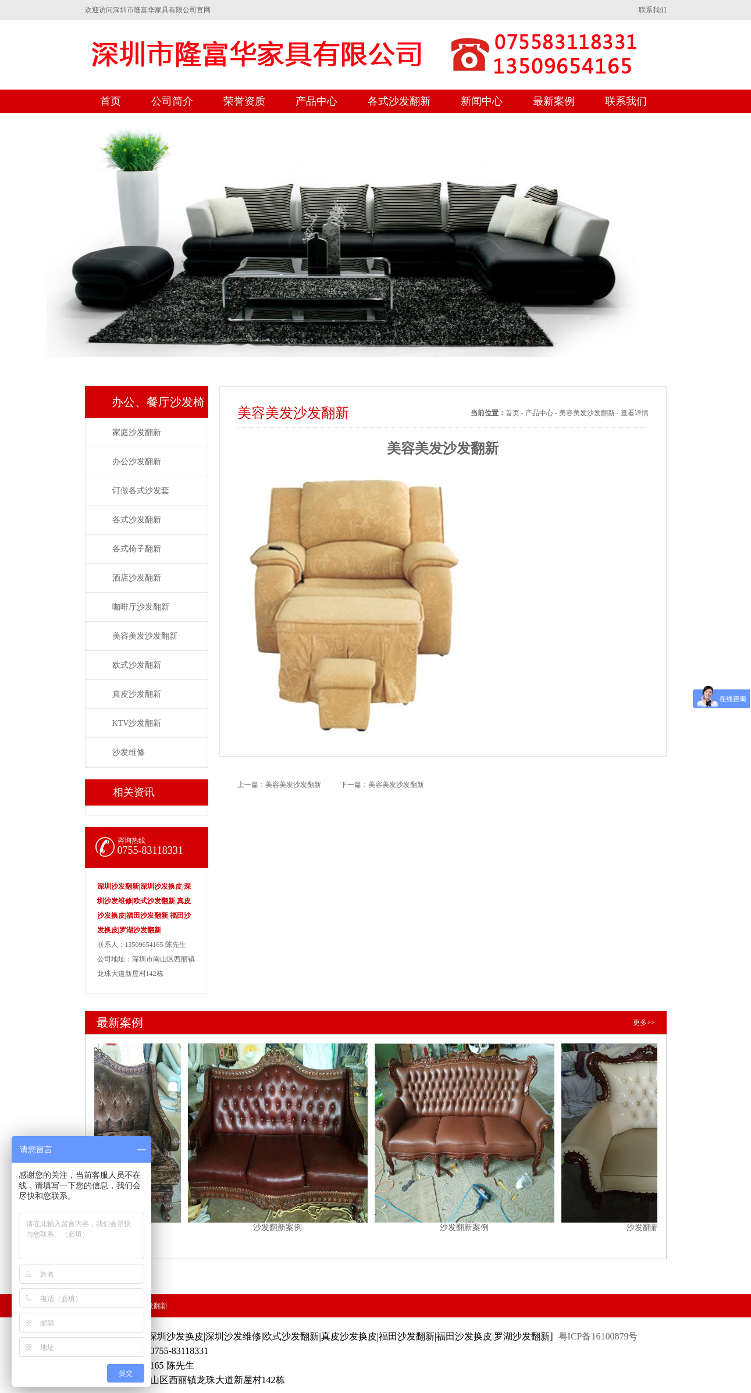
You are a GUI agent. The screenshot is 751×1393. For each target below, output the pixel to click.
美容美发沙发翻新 (144, 636)
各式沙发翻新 (399, 101)
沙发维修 (128, 752)
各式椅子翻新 (136, 548)
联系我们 (653, 10)
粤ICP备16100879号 (598, 1336)
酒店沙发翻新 (136, 577)
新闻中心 (482, 101)
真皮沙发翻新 (136, 694)
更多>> (644, 1022)
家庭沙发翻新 (136, 432)
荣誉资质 (244, 101)
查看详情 (635, 413)
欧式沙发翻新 (136, 665)
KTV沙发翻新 (137, 723)
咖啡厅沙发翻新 (140, 607)
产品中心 (316, 101)
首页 (110, 101)
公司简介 (172, 101)
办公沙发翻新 (136, 461)
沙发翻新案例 (97, 1133)
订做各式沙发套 (140, 490)
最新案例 (554, 101)
